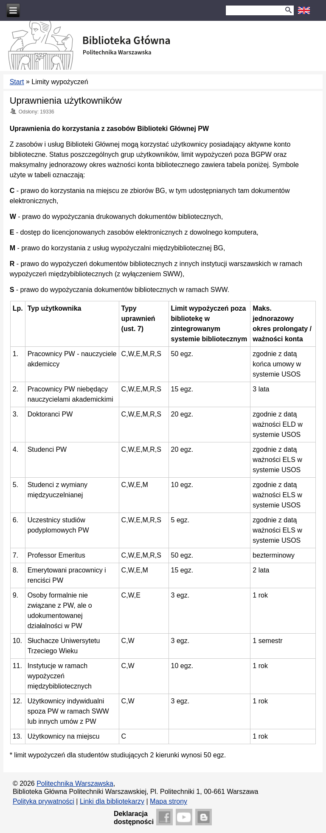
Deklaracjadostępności (134, 817)
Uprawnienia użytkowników (66, 100)
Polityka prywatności (43, 801)
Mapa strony (168, 801)
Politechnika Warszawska (75, 783)
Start (17, 81)
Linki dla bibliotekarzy (112, 801)
